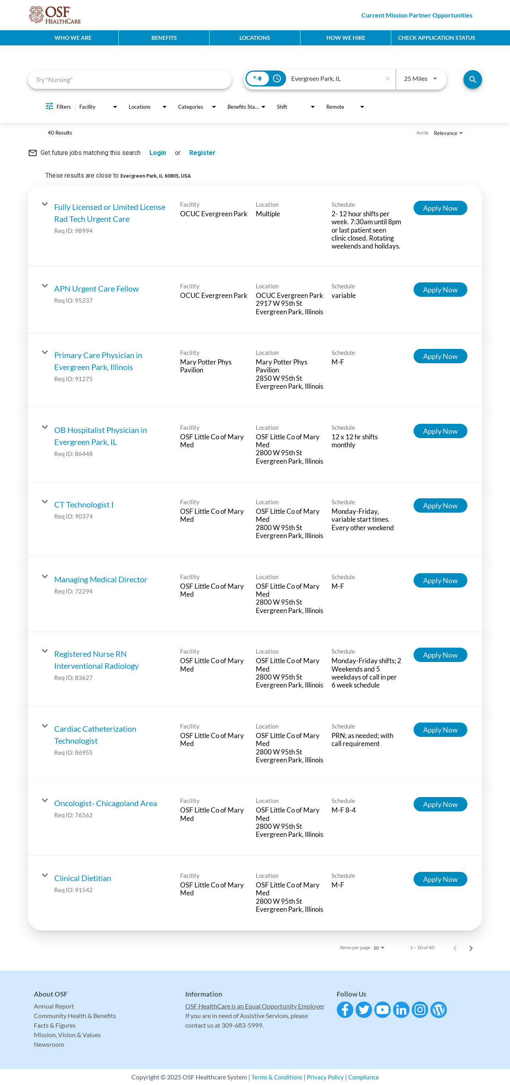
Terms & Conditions (275, 1077)
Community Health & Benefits (75, 1015)
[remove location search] (387, 78)
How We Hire (345, 37)
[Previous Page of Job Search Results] (455, 948)
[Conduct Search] (472, 79)
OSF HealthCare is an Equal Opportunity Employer (254, 1006)
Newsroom (49, 1044)
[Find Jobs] (472, 79)
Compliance (365, 1077)
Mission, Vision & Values (67, 1034)
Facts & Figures (55, 1025)
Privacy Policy (325, 1077)
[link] (255, 225)
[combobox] (130, 79)
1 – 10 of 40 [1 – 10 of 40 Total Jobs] (422, 947)
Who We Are (73, 37)
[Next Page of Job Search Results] (471, 948)
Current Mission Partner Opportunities (417, 15)
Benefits (164, 37)
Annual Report (54, 1006)
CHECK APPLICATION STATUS (436, 37)
